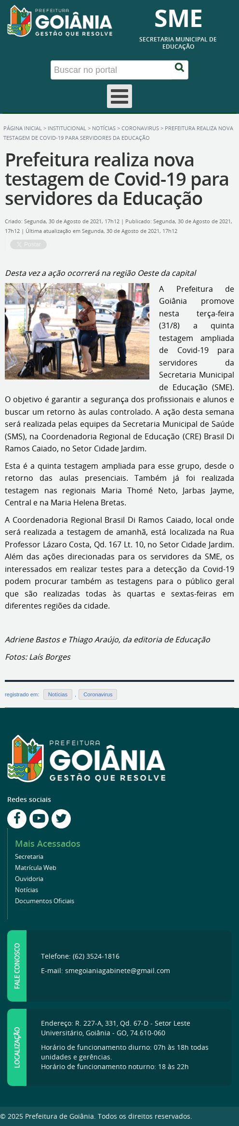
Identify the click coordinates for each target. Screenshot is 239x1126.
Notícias (104, 128)
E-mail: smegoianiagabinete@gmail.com (105, 970)
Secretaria (29, 857)
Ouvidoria (29, 879)
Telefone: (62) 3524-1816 (80, 956)
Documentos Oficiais (44, 901)
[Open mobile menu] (119, 96)
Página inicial (22, 128)
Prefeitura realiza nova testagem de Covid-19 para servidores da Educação (117, 178)
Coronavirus (140, 128)
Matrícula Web (35, 868)
